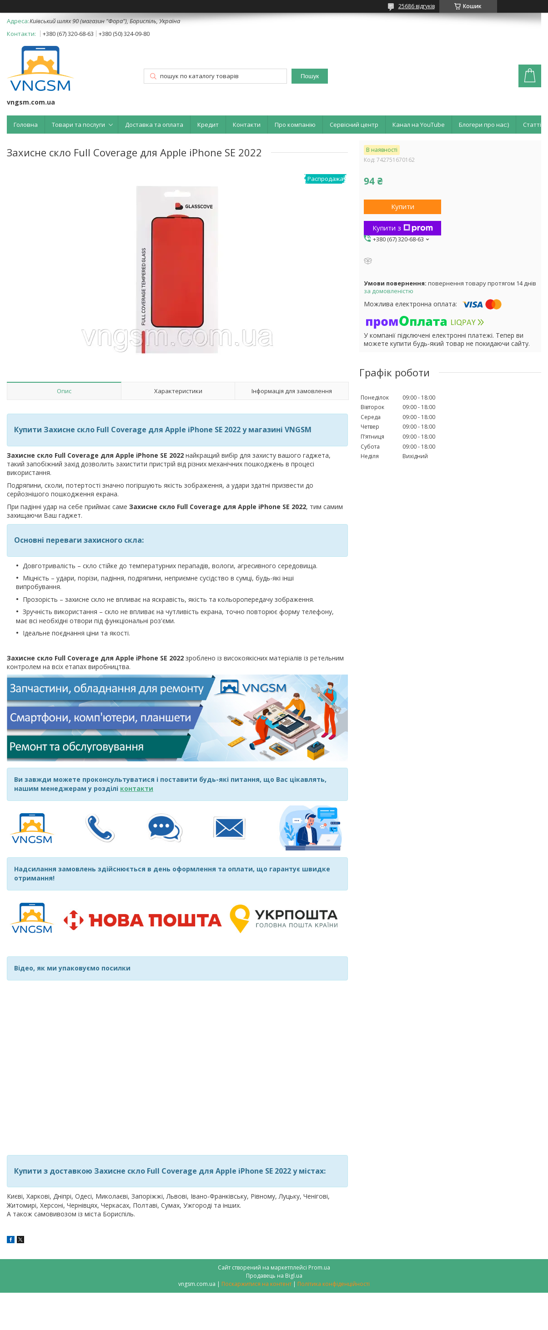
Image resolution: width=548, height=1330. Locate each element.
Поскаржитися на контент (256, 1284)
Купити (402, 206)
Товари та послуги (78, 124)
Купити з (402, 227)
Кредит (208, 124)
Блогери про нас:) (484, 124)
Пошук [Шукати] (310, 76)
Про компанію (295, 124)
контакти (136, 788)
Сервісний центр (354, 124)
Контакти (247, 124)
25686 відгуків (416, 6)
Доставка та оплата (154, 124)
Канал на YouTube (418, 124)
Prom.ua (319, 1267)
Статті (532, 124)
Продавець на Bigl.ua (274, 1276)
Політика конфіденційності (333, 1284)
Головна (26, 124)
